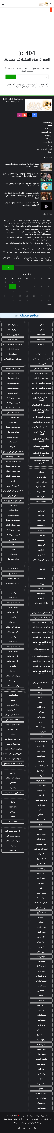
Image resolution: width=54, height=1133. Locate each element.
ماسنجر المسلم (41, 1059)
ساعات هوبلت (41, 501)
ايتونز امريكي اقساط (12, 471)
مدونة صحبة (41, 898)
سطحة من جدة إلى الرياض (41, 427)
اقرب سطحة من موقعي (41, 359)
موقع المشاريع (41, 976)
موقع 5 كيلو (41, 707)
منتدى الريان (41, 1108)
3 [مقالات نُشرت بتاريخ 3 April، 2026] (5, 282)
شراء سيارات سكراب (12, 739)
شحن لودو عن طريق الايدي (12, 500)
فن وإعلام (20, 84)
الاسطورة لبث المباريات (12, 793)
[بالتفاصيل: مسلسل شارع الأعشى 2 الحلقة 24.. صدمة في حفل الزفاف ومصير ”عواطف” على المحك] (46, 196)
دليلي (41, 702)
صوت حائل (41, 1030)
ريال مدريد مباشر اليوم (13, 831)
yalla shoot (41, 335)
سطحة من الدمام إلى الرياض (41, 433)
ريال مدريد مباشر (13, 612)
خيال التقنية (41, 746)
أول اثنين (41, 1010)
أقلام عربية (41, 937)
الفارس (41, 947)
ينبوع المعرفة (41, 986)
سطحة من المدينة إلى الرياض (41, 447)
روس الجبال (41, 932)
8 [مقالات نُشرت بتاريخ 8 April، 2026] (19, 287)
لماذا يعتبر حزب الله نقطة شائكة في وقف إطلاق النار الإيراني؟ (27, 226)
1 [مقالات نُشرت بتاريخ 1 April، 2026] (19, 282)
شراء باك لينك (13, 325)
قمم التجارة (41, 1044)
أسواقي (41, 776)
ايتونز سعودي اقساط (12, 398)
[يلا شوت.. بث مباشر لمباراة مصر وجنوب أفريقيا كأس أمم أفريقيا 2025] (46, 206)
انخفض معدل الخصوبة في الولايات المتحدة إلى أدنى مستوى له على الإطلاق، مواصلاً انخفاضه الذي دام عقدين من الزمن (27, 221)
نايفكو (41, 1088)
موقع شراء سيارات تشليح (13, 749)
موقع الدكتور (41, 1015)
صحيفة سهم (41, 1064)
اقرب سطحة (41, 364)
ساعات (41, 472)
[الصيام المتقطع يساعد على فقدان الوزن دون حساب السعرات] (46, 186)
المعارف (41, 854)
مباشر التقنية (41, 893)
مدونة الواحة (41, 1049)
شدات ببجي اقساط (13, 368)
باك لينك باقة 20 (13, 569)
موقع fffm (41, 1103)
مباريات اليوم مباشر (41, 603)
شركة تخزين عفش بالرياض (41, 622)
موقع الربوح (41, 1025)
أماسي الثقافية (41, 820)
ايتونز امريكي (12, 393)
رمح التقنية (41, 868)
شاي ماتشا (13, 554)
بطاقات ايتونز (13, 510)
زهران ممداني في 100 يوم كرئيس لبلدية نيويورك (32, 249)
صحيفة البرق (41, 1035)
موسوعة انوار (41, 908)
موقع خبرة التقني (41, 800)
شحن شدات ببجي (13, 486)
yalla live (12, 851)
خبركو (41, 722)
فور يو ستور (13, 442)
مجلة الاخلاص (41, 1098)
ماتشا (13, 549)
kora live (41, 588)
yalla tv (13, 783)
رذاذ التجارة (41, 873)
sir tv (13, 817)
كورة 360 (41, 545)
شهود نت (41, 883)
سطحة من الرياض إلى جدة (41, 383)
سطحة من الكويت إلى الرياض (41, 461)
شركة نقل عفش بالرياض (41, 617)
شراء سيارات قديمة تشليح (13, 764)
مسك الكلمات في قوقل (41, 683)
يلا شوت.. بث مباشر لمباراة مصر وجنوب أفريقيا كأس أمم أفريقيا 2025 (22, 204)
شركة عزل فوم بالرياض (41, 637)
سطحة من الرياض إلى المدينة (41, 440)
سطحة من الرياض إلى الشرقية (41, 411)
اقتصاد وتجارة (44, 87)
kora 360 (41, 555)
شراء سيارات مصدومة (13, 759)
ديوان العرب (41, 927)
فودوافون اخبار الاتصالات (13, 359)
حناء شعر (12, 540)
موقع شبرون (41, 1040)
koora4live (41, 521)
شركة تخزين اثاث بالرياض (41, 613)
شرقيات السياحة (41, 903)
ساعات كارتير (41, 477)
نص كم (41, 712)
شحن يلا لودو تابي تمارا (13, 461)
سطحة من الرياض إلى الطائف (41, 399)
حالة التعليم (41, 991)
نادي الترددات (41, 844)
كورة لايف (41, 511)
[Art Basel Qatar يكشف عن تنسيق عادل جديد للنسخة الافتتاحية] (46, 167)
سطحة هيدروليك (13, 710)
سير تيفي (13, 812)
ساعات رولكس (41, 482)
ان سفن (41, 736)
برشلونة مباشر (13, 607)
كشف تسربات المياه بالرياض (41, 656)
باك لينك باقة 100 (13, 578)
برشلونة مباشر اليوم (13, 836)
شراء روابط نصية (13, 335)
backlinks (13, 354)
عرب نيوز (41, 761)
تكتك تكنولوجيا (41, 780)
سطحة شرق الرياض (41, 373)
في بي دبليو (41, 1005)
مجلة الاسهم (41, 756)
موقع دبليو (41, 961)
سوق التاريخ (13, 573)
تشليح (13, 734)
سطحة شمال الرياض (41, 368)
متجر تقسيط (12, 422)
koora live (41, 526)
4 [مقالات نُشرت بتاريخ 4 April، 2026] (48, 287)
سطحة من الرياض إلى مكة (41, 388)
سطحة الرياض (41, 354)
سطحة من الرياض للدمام (41, 405)
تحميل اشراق (41, 859)
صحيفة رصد (41, 1084)
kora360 (41, 516)
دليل (41, 1079)
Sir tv (13, 802)
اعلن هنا (41, 688)
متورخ (41, 824)
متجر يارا (41, 917)
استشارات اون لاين (41, 849)
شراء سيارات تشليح (13, 744)
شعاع (41, 922)
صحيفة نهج (41, 790)
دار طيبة (41, 1069)
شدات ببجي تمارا (13, 373)
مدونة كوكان (41, 785)
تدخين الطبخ (41, 1020)
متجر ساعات (41, 497)
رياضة (34, 87)
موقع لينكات (41, 1054)
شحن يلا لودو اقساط (13, 403)
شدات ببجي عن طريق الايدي (13, 452)
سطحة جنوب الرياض (12, 724)
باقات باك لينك (13, 339)
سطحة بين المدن (13, 705)
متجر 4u (13, 447)
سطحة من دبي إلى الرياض (41, 422)
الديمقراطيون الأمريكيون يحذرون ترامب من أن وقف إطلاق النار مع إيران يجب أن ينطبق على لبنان (27, 259)
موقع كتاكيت (41, 1074)
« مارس (49, 304)
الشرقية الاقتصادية (41, 766)
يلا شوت (41, 325)
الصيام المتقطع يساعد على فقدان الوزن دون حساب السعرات (22, 185)
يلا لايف (12, 773)
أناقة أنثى (41, 815)
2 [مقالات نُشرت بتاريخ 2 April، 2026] (12, 282)
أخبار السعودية (32, 84)
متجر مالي (41, 717)
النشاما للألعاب (41, 981)
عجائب (41, 810)
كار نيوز (41, 795)
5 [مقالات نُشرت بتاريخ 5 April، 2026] (41, 287)
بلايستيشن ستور (13, 515)
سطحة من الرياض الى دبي (41, 417)
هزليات (41, 996)
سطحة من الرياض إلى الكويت (41, 454)
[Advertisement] (27, 29)
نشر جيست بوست (12, 583)
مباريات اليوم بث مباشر (41, 560)
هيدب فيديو (41, 864)
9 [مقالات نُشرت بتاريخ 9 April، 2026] (12, 287)
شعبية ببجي (13, 505)
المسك (41, 1000)
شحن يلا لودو (12, 496)
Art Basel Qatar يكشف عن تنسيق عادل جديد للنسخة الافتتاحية (22, 165)
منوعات (8, 87)
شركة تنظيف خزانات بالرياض (41, 650)
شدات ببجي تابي (13, 383)
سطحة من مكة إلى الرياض (41, 393)
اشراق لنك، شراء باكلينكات (12, 344)
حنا (13, 544)
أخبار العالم (44, 84)
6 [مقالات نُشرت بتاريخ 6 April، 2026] (34, 287)
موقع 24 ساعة (41, 727)
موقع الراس (41, 971)
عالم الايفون (41, 771)
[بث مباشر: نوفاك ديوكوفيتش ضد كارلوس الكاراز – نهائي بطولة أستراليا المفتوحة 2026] (46, 177)
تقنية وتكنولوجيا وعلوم (21, 87)
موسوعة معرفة (41, 1093)
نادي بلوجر (41, 805)
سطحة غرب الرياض (41, 378)
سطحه (12, 700)
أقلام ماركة (41, 492)
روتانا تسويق (41, 834)
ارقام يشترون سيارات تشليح (13, 754)
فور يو (13, 481)
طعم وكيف (41, 878)
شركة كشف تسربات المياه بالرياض (41, 643)
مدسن (41, 829)
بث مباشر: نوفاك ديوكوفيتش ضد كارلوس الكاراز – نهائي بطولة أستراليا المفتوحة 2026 (20, 175)
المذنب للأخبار (41, 966)
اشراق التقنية (41, 732)
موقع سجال (41, 952)
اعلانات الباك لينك (13, 349)
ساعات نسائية (41, 487)
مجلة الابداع (41, 839)
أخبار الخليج (10, 84)
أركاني (41, 888)
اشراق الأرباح (41, 912)
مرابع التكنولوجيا (41, 741)
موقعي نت (41, 956)
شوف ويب (41, 751)
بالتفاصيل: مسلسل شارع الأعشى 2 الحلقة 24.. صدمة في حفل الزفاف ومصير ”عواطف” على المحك (22, 195)
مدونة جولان (41, 942)
